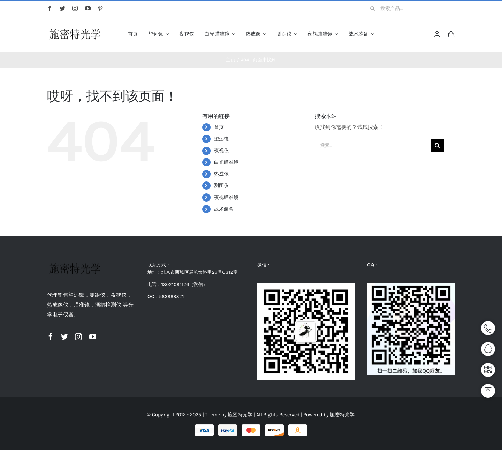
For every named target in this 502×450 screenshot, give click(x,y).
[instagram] (75, 8)
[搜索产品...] (410, 8)
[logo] (75, 29)
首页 (219, 127)
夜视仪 (221, 151)
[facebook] (50, 8)
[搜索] (372, 8)
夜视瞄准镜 (226, 197)
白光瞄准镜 (226, 162)
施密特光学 (240, 415)
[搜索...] (373, 145)
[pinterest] (100, 8)
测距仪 (221, 185)
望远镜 (221, 139)
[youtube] (88, 8)
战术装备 (224, 209)
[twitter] (62, 8)
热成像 (221, 174)
